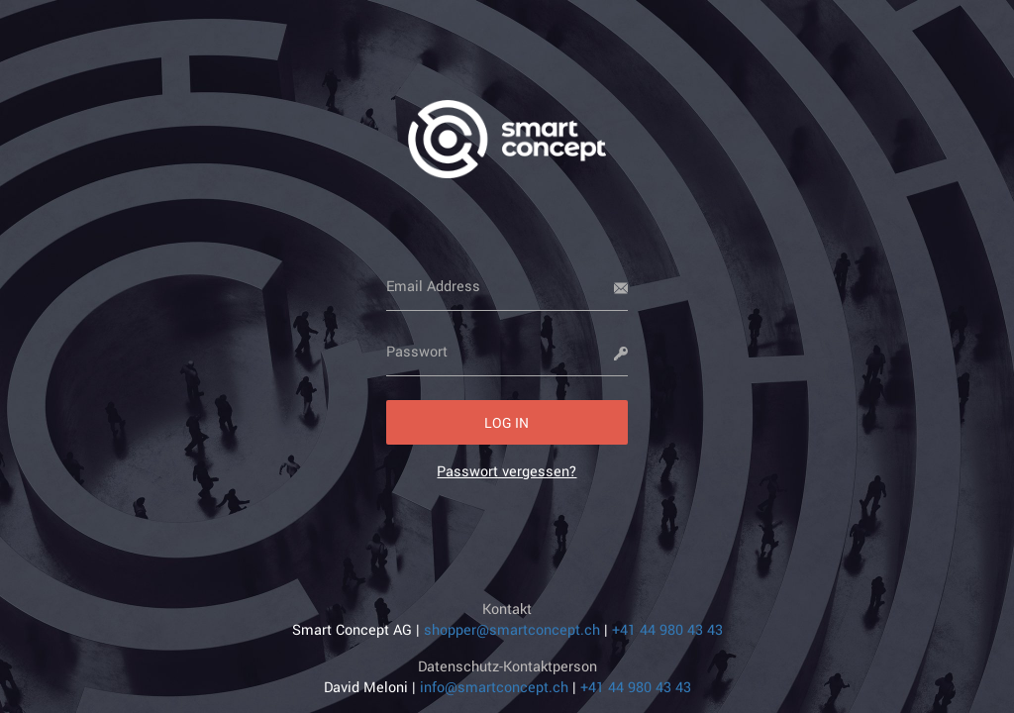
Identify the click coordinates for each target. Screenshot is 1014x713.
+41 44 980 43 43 (667, 629)
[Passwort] (507, 351)
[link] (506, 470)
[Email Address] (507, 286)
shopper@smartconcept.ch (512, 629)
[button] (507, 422)
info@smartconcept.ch (494, 686)
